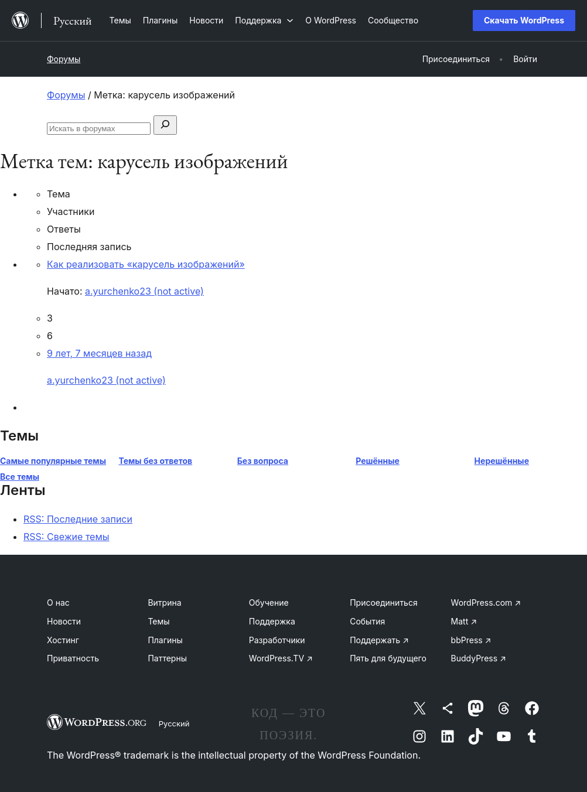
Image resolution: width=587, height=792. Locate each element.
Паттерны (167, 658)
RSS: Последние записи (77, 519)
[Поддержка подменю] (264, 20)
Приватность (73, 658)
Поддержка (272, 621)
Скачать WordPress (524, 20)
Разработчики (277, 640)
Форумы (63, 59)
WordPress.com (486, 602)
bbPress (471, 640)
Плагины (165, 640)
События (367, 621)
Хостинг (63, 640)
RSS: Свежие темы (66, 536)
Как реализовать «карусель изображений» (146, 264)
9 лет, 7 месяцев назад (99, 353)
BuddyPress (478, 658)
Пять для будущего (388, 658)
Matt (464, 621)
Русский (174, 723)
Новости (64, 621)
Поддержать (379, 640)
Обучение (269, 602)
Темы (158, 621)
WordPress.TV (281, 658)
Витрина (164, 602)
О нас (58, 602)
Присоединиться (384, 602)
